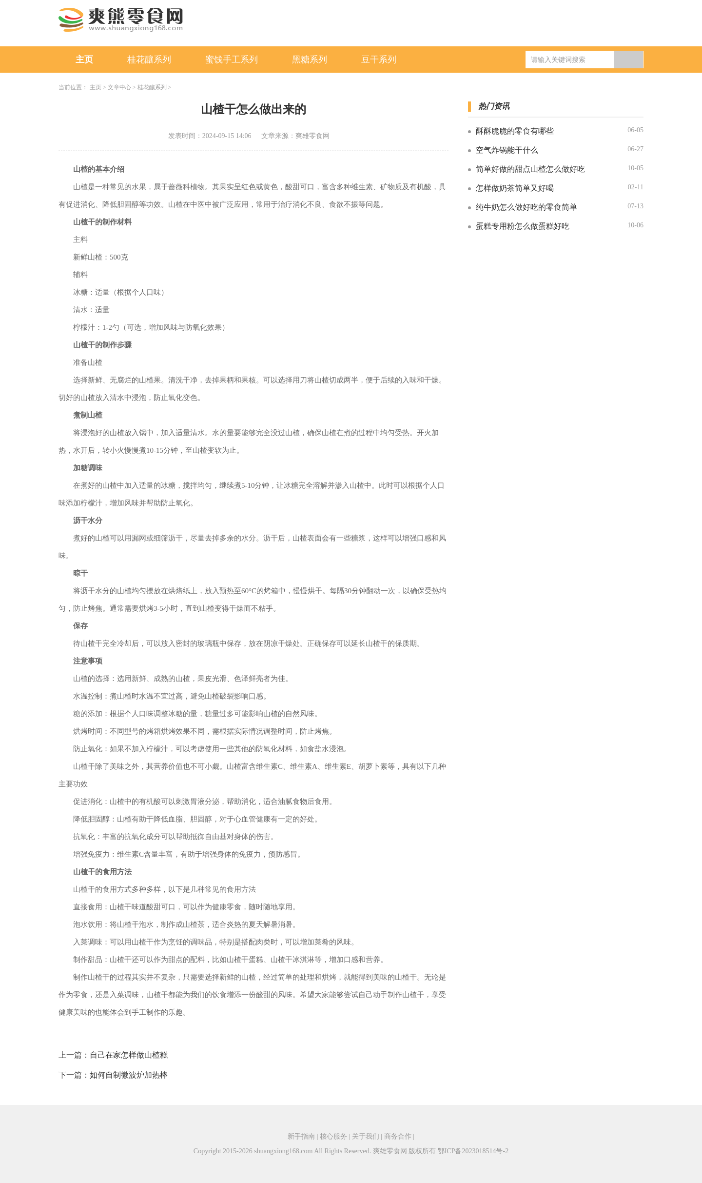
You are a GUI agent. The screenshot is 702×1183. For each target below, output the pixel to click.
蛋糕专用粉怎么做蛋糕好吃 (522, 226)
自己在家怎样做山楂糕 (129, 1055)
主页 (84, 59)
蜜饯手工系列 (231, 59)
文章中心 (119, 87)
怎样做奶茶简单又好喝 (515, 188)
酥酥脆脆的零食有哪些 (515, 131)
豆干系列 (378, 59)
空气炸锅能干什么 (507, 150)
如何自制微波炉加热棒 (129, 1075)
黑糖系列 (309, 59)
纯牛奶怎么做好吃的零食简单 (526, 207)
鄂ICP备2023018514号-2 (473, 1151)
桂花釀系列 (149, 59)
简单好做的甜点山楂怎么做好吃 (530, 169)
